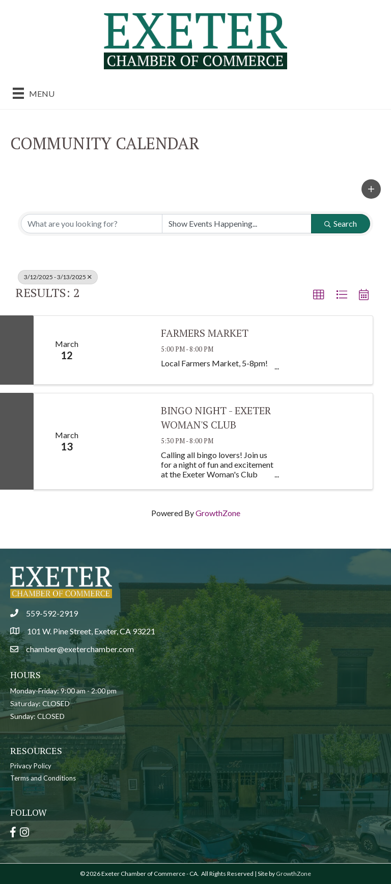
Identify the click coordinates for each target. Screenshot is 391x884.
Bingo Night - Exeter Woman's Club (216, 418)
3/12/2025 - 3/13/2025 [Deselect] (58, 277)
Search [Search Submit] (340, 223)
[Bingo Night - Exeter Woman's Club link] (125, 441)
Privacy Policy (30, 766)
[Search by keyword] (91, 223)
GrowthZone (218, 513)
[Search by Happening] (237, 223)
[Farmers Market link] (125, 350)
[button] (371, 189)
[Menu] (34, 92)
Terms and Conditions (43, 778)
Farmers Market (204, 333)
